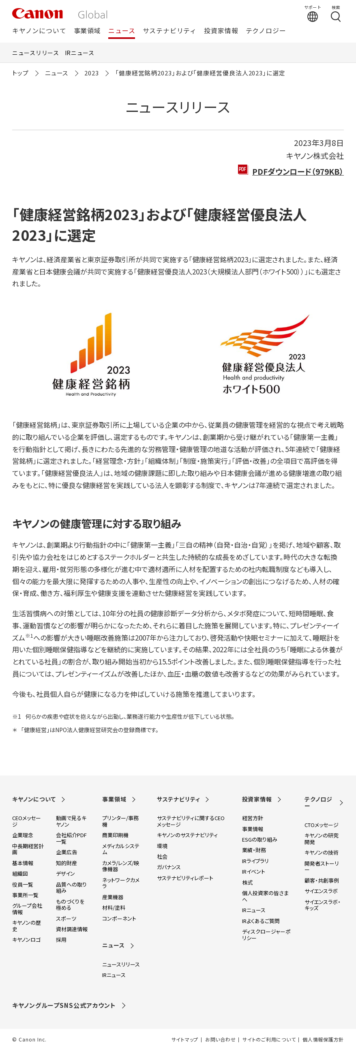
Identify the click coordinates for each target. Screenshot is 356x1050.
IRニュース (79, 53)
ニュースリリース (35, 53)
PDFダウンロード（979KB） (298, 171)
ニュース (121, 31)
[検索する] (336, 13)
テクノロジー (266, 31)
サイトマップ (185, 1039)
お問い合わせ (220, 1039)
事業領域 (87, 31)
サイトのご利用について (269, 1039)
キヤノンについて (39, 31)
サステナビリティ (170, 31)
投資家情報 (221, 31)
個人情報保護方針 (323, 1039)
